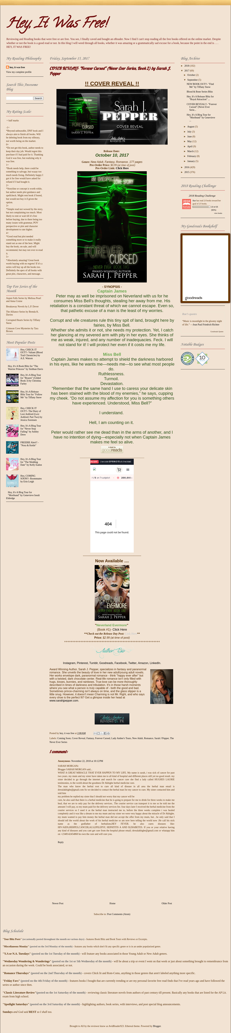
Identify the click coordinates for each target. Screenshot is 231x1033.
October (191, 75)
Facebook (120, 663)
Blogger (157, 1026)
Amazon (143, 663)
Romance (148, 738)
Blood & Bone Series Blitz (200, 91)
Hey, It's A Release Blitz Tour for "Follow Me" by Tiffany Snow (31, 394)
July (189, 131)
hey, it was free (17, 67)
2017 (187, 70)
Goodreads (106, 663)
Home (113, 903)
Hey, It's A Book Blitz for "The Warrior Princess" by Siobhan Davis (25, 367)
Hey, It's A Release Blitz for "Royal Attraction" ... (200, 98)
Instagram (69, 663)
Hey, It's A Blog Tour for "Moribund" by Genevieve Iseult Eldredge (23, 495)
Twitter (132, 663)
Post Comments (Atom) (118, 914)
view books (218, 213)
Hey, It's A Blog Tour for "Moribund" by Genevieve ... (201, 118)
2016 (187, 167)
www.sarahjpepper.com (64, 700)
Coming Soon (64, 738)
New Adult (137, 738)
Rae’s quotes (189, 314)
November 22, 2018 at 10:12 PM (87, 761)
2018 (187, 65)
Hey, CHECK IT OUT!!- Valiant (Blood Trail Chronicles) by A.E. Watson (31, 354)
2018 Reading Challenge (202, 195)
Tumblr (93, 663)
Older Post (167, 903)
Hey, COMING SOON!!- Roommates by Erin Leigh (31, 479)
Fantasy (90, 738)
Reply (61, 842)
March (190, 151)
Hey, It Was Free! (56, 24)
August (191, 126)
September (192, 80)
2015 (187, 172)
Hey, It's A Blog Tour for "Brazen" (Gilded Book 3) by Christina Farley (30, 379)
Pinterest (82, 663)
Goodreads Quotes (217, 332)
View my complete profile (19, 72)
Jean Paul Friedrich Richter (206, 324)
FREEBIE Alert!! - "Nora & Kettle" (29, 444)
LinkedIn (155, 663)
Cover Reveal (78, 738)
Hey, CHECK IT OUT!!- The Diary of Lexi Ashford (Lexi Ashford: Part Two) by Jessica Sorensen (31, 414)
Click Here (122, 168)
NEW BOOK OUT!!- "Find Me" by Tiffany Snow (200, 85)
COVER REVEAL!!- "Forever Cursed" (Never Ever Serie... (202, 107)
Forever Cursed (102, 738)
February (192, 156)
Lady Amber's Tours (121, 738)
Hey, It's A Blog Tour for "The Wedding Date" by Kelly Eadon (31, 462)
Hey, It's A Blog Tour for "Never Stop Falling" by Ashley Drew (30, 430)
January (191, 161)
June (189, 136)
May (189, 141)
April (190, 146)
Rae (194, 200)
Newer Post (57, 903)
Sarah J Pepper (161, 738)
